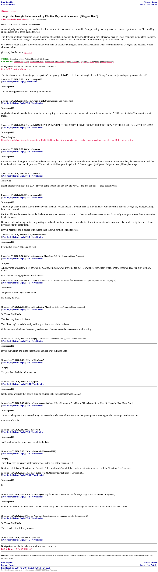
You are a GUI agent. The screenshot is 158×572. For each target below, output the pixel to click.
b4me (36, 451)
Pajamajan (38, 494)
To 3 (28, 197)
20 (2, 537)
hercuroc (36, 149)
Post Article (152, 5)
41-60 (20, 69)
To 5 (28, 309)
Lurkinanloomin (41, 403)
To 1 (28, 103)
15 (2, 430)
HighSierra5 (39, 360)
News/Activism (150, 2)
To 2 (28, 341)
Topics (142, 5)
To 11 (28, 384)
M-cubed (37, 473)
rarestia (35, 280)
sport (36, 382)
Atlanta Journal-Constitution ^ (14, 19)
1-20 (8, 69)
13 (2, 382)
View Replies (32, 82)
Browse (4, 5)
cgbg (35, 339)
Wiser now (38, 516)
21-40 (14, 69)
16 (2, 451)
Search (12, 5)
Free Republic (7, 2)
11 (2, 339)
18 (2, 494)
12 (2, 360)
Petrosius (36, 173)
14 (2, 403)
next (26, 69)
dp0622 (35, 125)
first (3, 69)
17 (2, 473)
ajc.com (28, 52)
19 (2, 516)
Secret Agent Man (40, 256)
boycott (37, 430)
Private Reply (19, 82)
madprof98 (37, 79)
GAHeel (37, 537)
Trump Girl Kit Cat (41, 101)
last (30, 69)
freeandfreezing (39, 235)
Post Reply (7, 82)
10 (2, 307)
